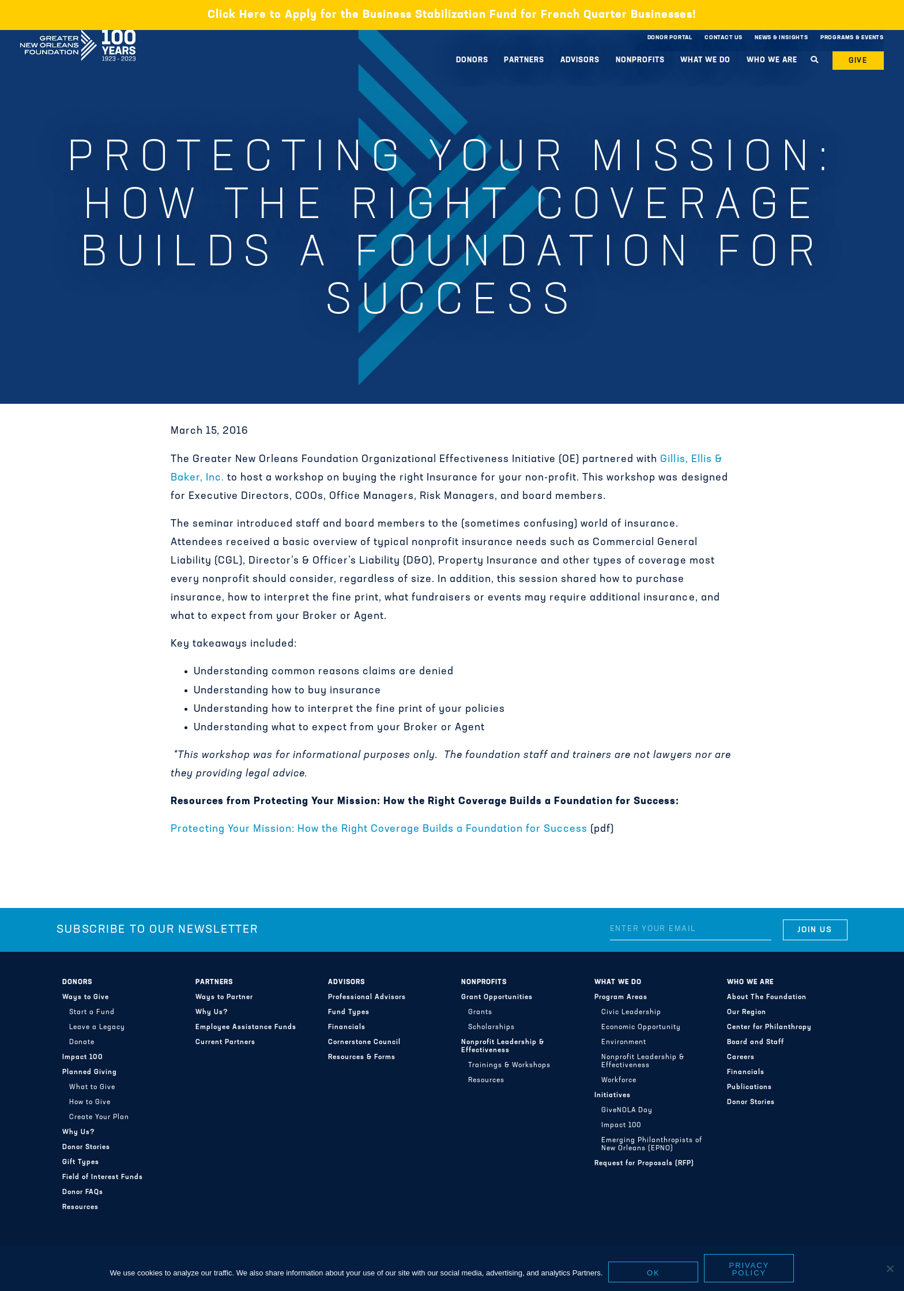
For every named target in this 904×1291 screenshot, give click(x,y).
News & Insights (781, 38)
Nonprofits (640, 60)
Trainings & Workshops (509, 1065)
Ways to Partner (224, 997)
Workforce (618, 1080)
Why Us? (78, 1132)
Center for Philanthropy (769, 1027)
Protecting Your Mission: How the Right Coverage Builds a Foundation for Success (379, 829)
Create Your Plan (99, 1117)
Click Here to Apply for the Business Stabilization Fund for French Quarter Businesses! (452, 15)
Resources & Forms (362, 1057)
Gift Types (80, 1162)
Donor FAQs (82, 1192)
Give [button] (858, 61)
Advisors (580, 60)
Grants (480, 1012)
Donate (82, 1042)
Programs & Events (852, 38)
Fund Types (349, 1012)
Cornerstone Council (364, 1042)
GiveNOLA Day (627, 1110)
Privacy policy (749, 1269)
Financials (347, 1027)
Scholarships (491, 1027)
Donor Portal (669, 38)
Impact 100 (82, 1057)
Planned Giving (89, 1072)
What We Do (705, 60)
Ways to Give (85, 997)
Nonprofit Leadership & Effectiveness (502, 1046)
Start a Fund (92, 1012)
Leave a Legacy (97, 1027)
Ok (653, 1273)
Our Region (746, 1012)
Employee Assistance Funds (245, 1027)
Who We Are (772, 60)
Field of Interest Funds (102, 1177)
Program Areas (620, 997)
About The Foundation (767, 997)
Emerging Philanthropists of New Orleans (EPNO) (651, 1144)
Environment (623, 1042)
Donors (472, 60)
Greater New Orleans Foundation (77, 35)
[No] (889, 1268)
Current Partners (225, 1042)
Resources (80, 1207)
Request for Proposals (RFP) (644, 1163)
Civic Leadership (631, 1012)
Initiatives (612, 1095)
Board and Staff (755, 1042)
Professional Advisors (367, 997)
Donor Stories (86, 1147)
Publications (749, 1087)
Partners (524, 60)
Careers (741, 1057)
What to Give (92, 1087)
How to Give (90, 1102)
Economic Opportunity (641, 1027)
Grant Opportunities (497, 997)
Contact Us (724, 38)
